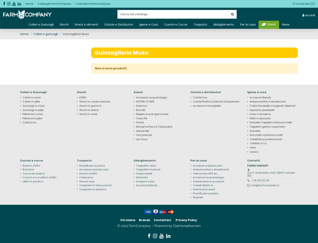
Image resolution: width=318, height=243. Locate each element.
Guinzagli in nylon (34, 105)
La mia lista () (304, 4)
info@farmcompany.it (265, 185)
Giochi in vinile (88, 114)
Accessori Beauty (260, 97)
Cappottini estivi (146, 165)
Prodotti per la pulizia (92, 165)
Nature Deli (142, 131)
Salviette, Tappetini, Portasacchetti (271, 122)
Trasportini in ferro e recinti (95, 185)
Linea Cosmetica (260, 114)
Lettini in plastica (33, 181)
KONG (82, 97)
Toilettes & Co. (258, 143)
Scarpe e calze (145, 181)
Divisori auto (87, 181)
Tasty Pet (141, 118)
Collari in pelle (31, 101)
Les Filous (142, 139)
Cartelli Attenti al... (204, 185)
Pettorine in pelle (32, 118)
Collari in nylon (32, 97)
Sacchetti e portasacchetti (266, 135)
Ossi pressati (144, 135)
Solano (254, 152)
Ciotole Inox (200, 97)
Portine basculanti (204, 189)
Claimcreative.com (187, 226)
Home (29, 4)
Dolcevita (142, 177)
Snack (140, 122)
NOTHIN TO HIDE (145, 101)
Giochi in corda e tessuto (94, 101)
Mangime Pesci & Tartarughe (154, 126)
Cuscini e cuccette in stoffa (39, 177)
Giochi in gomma (90, 105)
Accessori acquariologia (151, 97)
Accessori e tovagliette (207, 105)
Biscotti (140, 110)
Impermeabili (144, 173)
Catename (29, 122)
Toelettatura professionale (266, 139)
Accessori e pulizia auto (94, 169)
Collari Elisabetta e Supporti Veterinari (273, 105)
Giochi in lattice (89, 110)
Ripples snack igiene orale (152, 114)
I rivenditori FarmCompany (92, 4)
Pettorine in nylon (33, 114)
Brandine (28, 169)
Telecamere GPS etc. (205, 173)
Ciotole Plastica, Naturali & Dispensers (216, 101)
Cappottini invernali (148, 169)
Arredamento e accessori (208, 181)
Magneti (198, 197)
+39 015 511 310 (260, 180)
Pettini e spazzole (260, 118)
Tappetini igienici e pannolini (267, 126)
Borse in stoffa (31, 165)
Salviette (255, 131)
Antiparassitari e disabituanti (268, 101)
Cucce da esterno (34, 173)
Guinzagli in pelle (33, 110)
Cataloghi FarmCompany (55, 4)
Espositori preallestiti (262, 110)
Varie (253, 147)
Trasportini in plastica (92, 189)
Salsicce (141, 105)
